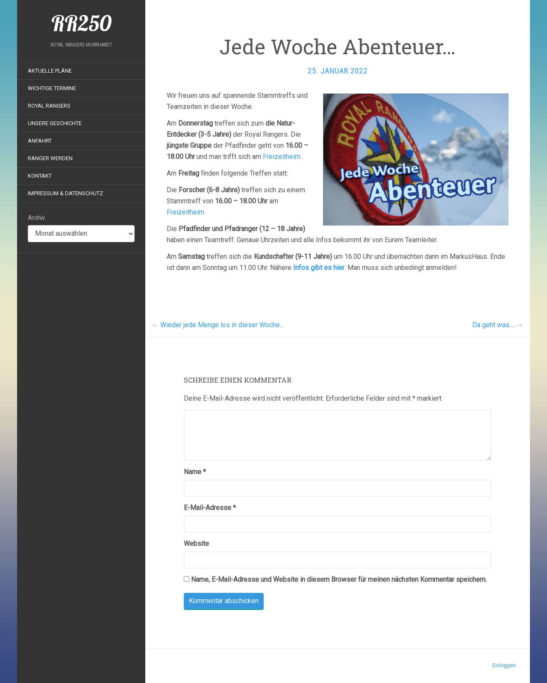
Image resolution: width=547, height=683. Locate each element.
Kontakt (40, 176)
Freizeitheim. (186, 212)
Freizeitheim (281, 156)
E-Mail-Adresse (210, 508)
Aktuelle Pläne (50, 70)
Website (196, 543)
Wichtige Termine (52, 88)
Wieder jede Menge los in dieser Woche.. (217, 325)
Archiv (36, 217)
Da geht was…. (497, 325)
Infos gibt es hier (318, 268)
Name (195, 472)
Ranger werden (50, 158)
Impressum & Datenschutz (65, 193)
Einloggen (504, 665)
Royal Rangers (49, 106)
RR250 (81, 23)
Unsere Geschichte (55, 123)
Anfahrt (40, 141)
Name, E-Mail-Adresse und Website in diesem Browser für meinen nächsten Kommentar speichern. (339, 579)
